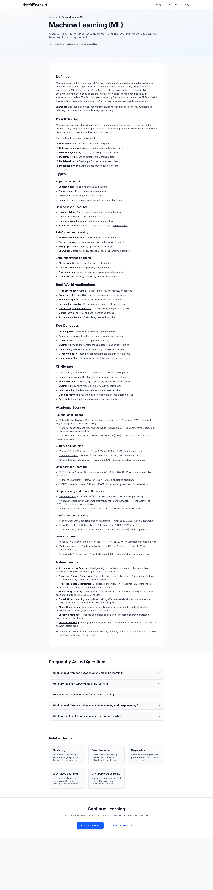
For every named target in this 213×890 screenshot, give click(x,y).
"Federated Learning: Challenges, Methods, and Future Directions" (94, 546)
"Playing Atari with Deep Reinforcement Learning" (85, 520)
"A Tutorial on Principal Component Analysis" (83, 472)
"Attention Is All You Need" (73, 508)
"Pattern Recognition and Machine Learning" (82, 427)
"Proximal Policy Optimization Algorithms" (81, 529)
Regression (65, 195)
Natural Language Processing (75, 308)
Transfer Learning (69, 622)
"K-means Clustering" (70, 479)
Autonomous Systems (71, 317)
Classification (66, 191)
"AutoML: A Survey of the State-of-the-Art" (82, 541)
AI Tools (173, 4)
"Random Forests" (68, 455)
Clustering (64, 216)
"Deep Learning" (67, 496)
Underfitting (65, 349)
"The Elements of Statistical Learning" (79, 435)
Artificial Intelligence (106, 83)
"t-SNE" (63, 484)
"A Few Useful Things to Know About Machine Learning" (89, 420)
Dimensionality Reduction (73, 221)
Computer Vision (68, 312)
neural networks (114, 200)
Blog (187, 4)
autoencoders (120, 225)
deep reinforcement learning (116, 251)
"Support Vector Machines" (73, 451)
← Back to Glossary (121, 825)
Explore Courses (90, 825)
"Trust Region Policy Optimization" (77, 525)
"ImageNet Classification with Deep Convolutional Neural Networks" (95, 500)
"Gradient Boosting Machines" (75, 460)
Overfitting (65, 345)
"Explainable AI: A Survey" (73, 554)
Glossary (157, 4)
